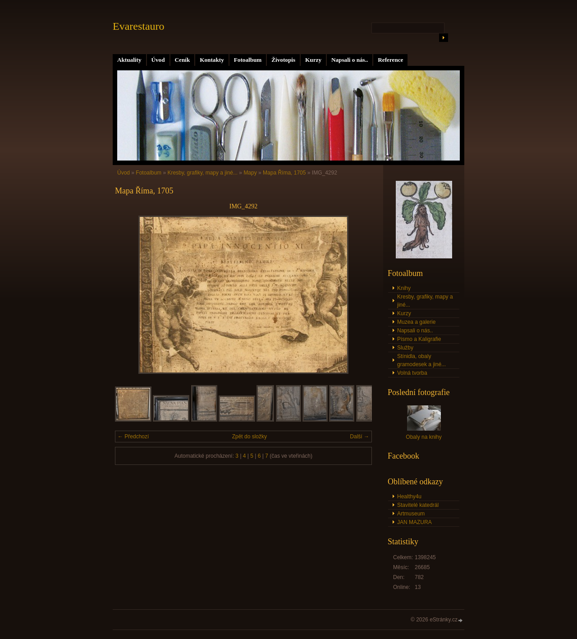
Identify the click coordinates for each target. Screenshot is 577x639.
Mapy (249, 173)
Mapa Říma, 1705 (284, 173)
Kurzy (313, 59)
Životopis (283, 59)
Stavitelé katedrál (418, 505)
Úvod (158, 59)
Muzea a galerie (416, 322)
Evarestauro (139, 26)
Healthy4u (409, 496)
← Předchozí (133, 436)
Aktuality (129, 59)
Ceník (182, 59)
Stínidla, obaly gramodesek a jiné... (421, 360)
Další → (359, 436)
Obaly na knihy (423, 437)
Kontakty (212, 59)
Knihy (404, 288)
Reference (390, 59)
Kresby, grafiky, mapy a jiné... (202, 173)
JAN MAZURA (414, 522)
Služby (405, 348)
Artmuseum (411, 513)
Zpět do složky (249, 436)
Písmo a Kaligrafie (419, 339)
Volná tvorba (412, 373)
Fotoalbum (248, 59)
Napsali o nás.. (349, 59)
